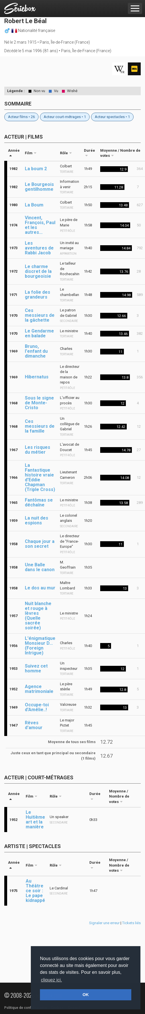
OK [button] (85, 994)
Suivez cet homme (36, 668)
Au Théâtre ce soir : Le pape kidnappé (35, 891)
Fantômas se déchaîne (39, 502)
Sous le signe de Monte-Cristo (39, 403)
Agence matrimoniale (39, 689)
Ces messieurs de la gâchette (40, 315)
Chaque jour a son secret (40, 544)
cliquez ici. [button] (51, 980)
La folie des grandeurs (37, 294)
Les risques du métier (37, 450)
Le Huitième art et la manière (35, 819)
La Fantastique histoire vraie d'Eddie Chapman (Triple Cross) (40, 477)
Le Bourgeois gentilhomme (39, 187)
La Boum (34, 204)
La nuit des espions (36, 520)
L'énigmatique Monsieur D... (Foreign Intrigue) (40, 645)
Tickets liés (131, 923)
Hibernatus (37, 376)
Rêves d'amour (34, 725)
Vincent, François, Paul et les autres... (40, 225)
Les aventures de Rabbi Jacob (39, 248)
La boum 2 (36, 168)
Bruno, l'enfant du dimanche (36, 351)
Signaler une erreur (104, 923)
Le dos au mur (40, 587)
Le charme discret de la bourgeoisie (38, 271)
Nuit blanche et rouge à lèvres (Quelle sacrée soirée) (38, 615)
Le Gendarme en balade (39, 333)
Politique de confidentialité (25, 1008)
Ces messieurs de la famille (40, 426)
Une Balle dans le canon (40, 567)
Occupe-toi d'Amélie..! (37, 707)
